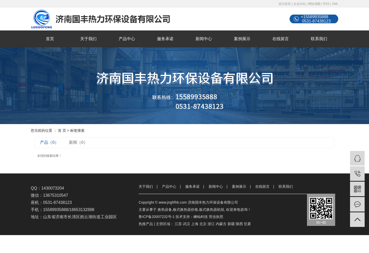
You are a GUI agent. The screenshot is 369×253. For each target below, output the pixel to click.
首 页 (62, 130)
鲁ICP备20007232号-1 (157, 217)
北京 (203, 224)
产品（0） (49, 142)
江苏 (178, 224)
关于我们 (88, 39)
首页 (50, 39)
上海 (194, 224)
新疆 (231, 224)
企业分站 (299, 4)
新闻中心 (204, 39)
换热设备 (165, 209)
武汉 (186, 224)
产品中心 (127, 39)
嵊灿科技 (200, 217)
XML (335, 4)
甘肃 (247, 224)
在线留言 (280, 39)
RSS (326, 4)
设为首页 (285, 4)
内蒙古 (221, 224)
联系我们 (319, 39)
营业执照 (216, 217)
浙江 (211, 224)
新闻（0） (78, 142)
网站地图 (314, 4)
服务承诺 (165, 39)
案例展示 (242, 39)
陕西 (239, 224)
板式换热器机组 (211, 209)
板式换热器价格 (185, 209)
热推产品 (146, 224)
